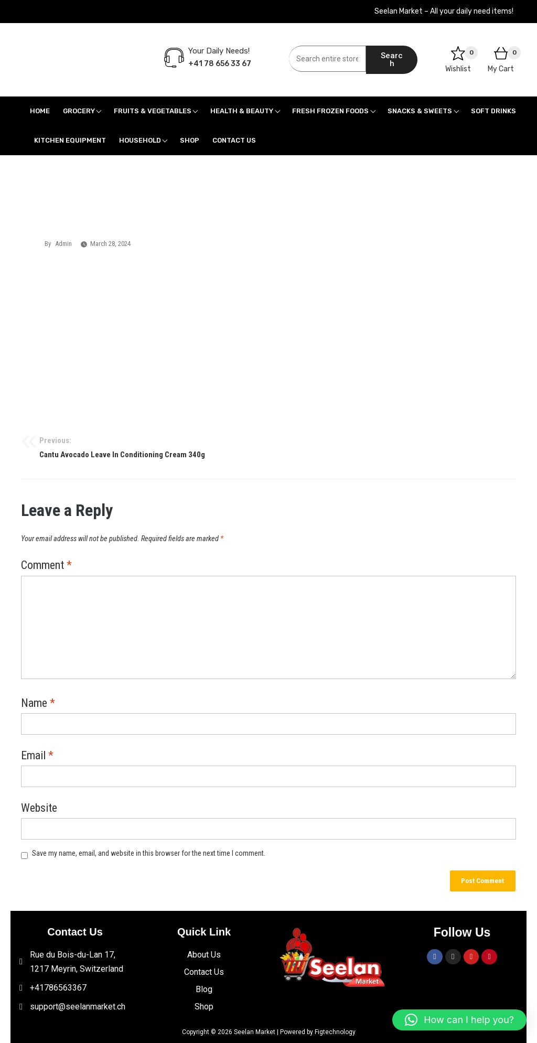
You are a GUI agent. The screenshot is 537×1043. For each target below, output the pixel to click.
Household (140, 140)
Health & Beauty (241, 111)
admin (63, 244)
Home (40, 111)
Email (37, 756)
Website (39, 808)
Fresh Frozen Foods (330, 111)
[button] (459, 1019)
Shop (189, 140)
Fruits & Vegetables (152, 111)
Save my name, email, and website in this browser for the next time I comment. (148, 853)
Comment (46, 566)
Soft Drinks (493, 111)
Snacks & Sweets (420, 111)
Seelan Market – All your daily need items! (443, 11)
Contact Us (234, 140)
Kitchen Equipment (70, 140)
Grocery (79, 111)
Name (38, 703)
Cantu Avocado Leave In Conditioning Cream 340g (268, 447)
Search (392, 59)
